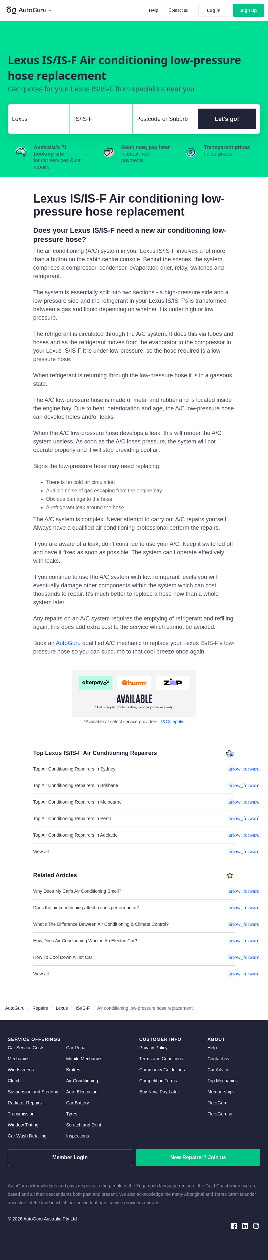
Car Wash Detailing (27, 1135)
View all (134, 851)
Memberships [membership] (221, 1091)
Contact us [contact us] (218, 1058)
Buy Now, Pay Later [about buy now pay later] (159, 1091)
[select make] (36, 118)
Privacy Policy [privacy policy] (153, 1047)
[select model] (98, 118)
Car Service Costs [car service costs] (26, 1047)
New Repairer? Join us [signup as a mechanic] (198, 1157)
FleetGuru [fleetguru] (218, 1102)
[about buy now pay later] (134, 693)
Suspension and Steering (33, 1091)
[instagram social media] (256, 1225)
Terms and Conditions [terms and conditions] (161, 1058)
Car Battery (77, 1102)
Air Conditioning (82, 1080)
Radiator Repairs (25, 1102)
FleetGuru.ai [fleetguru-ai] (220, 1113)
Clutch (14, 1080)
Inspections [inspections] (77, 1135)
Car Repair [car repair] (77, 1047)
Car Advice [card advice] (219, 1069)
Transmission (21, 1113)
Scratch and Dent (83, 1124)
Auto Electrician (81, 1091)
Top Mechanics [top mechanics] (223, 1080)
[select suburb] (163, 119)
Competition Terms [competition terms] (158, 1080)
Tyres (71, 1113)
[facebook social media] (234, 1225)
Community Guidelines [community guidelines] (162, 1069)
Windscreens (21, 1069)
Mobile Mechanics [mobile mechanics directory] (84, 1058)
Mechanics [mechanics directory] (18, 1058)
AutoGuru (68, 643)
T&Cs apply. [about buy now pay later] (172, 721)
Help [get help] (212, 1047)
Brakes (73, 1069)
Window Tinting (23, 1124)
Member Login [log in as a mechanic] (70, 1157)
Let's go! (227, 119)
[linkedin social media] (245, 1225)
